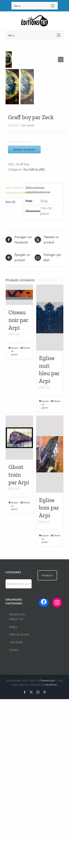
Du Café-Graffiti (34, 169)
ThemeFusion (47, 680)
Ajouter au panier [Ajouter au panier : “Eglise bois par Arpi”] (45, 539)
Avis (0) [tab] (10, 202)
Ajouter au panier (24, 149)
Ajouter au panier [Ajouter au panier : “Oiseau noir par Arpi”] (15, 351)
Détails (26, 347)
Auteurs (47, 575)
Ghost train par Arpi (18, 474)
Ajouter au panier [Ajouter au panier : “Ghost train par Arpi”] (15, 506)
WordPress (51, 684)
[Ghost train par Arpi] (19, 438)
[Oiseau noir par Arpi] (19, 295)
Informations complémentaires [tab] (13, 190)
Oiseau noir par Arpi (18, 320)
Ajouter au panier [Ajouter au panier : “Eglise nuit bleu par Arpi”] (45, 404)
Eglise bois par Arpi (49, 508)
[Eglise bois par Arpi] (49, 454)
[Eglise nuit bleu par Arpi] (49, 318)
